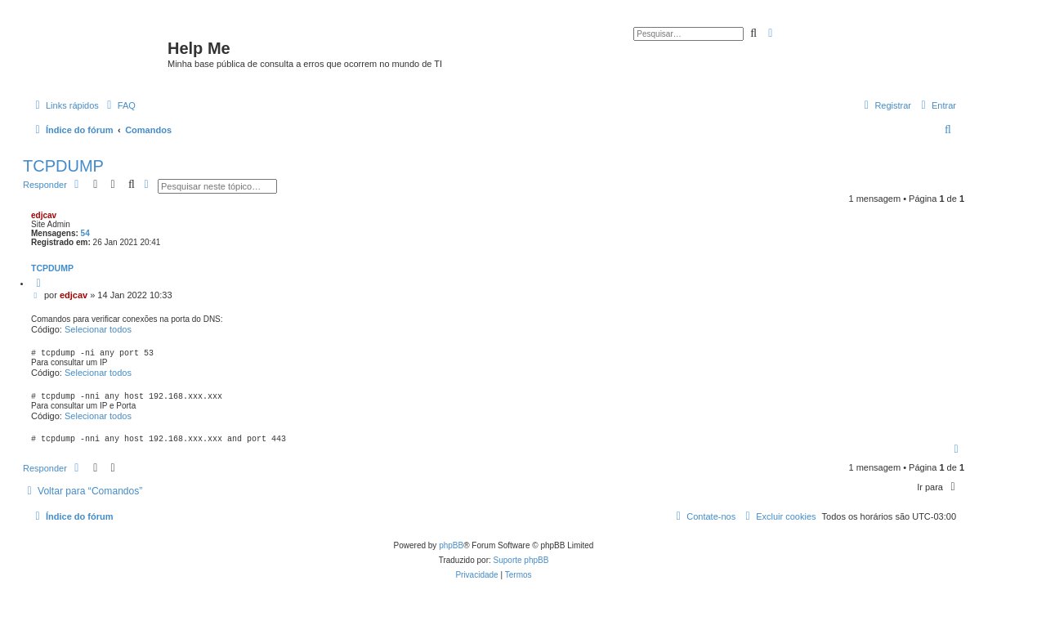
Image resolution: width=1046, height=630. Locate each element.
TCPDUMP (63, 166)
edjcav (43, 215)
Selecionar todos (98, 329)
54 (85, 233)
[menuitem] (119, 105)
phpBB (451, 552)
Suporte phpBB (521, 567)
